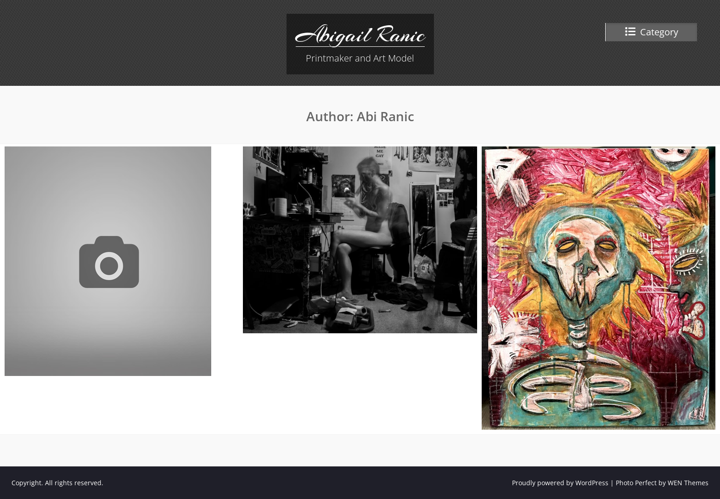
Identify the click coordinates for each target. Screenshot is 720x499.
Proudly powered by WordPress (560, 482)
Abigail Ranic (360, 34)
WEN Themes (688, 482)
